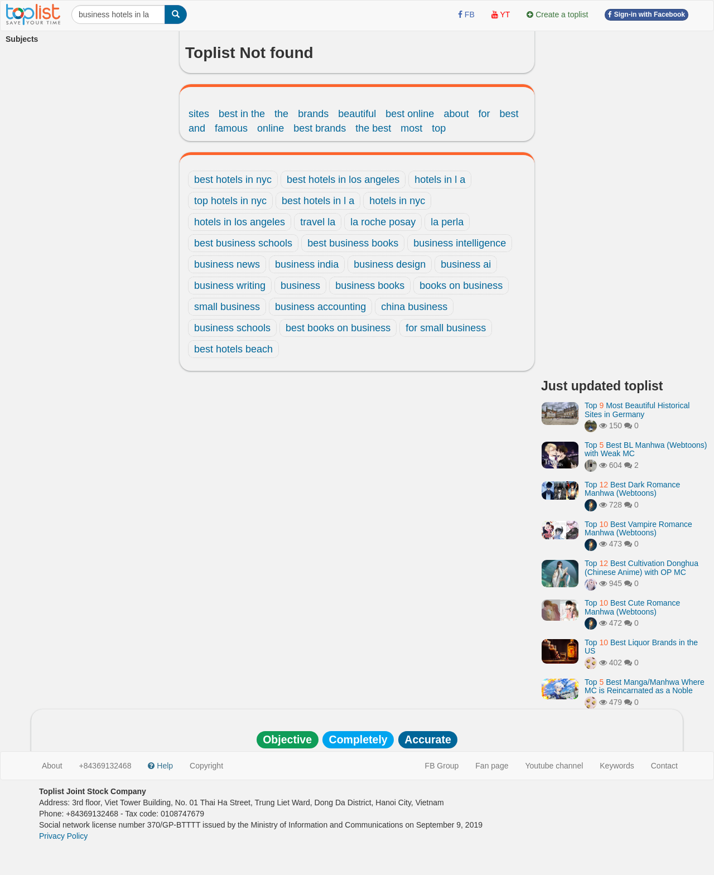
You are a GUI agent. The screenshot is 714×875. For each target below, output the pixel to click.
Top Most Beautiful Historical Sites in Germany (637, 409)
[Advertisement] (624, 200)
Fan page (491, 765)
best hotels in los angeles (343, 179)
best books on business (338, 327)
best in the (242, 113)
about (456, 113)
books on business (461, 285)
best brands (319, 128)
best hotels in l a (318, 200)
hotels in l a (439, 179)
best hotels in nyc (233, 179)
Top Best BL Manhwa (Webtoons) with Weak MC (646, 449)
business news (227, 264)
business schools (232, 327)
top (439, 128)
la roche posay (383, 222)
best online (409, 113)
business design (390, 264)
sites (199, 113)
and (197, 128)
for (484, 113)
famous (231, 128)
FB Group (442, 765)
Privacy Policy (63, 836)
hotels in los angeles (239, 222)
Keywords (617, 765)
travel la (317, 222)
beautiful (357, 113)
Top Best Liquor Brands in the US (641, 646)
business (300, 285)
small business (227, 306)
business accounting (320, 306)
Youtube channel (554, 765)
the (281, 113)
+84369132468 (105, 765)
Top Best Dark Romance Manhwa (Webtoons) (632, 488)
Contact (664, 765)
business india (307, 264)
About (52, 765)
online (270, 128)
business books (369, 285)
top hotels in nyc (230, 200)
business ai (466, 264)
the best (373, 128)
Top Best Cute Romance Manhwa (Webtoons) (632, 607)
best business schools (243, 243)
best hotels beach (233, 349)
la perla (447, 222)
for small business (446, 327)
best (508, 113)
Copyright (206, 765)
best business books (352, 243)
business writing (230, 285)
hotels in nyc (397, 200)
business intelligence (459, 243)
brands (313, 113)
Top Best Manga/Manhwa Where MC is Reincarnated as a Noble (645, 686)
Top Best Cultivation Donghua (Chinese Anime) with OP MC (641, 567)
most (411, 128)
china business (414, 306)
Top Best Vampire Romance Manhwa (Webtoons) (638, 528)
